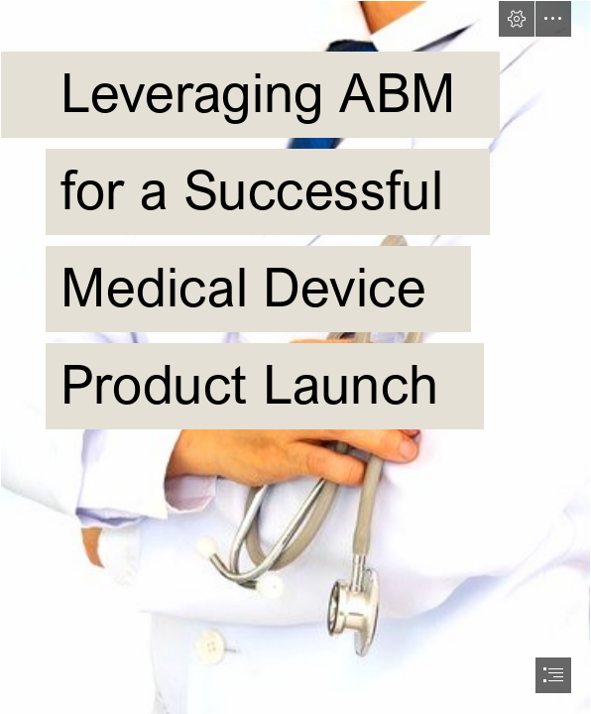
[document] (295, 357)
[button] (516, 19)
